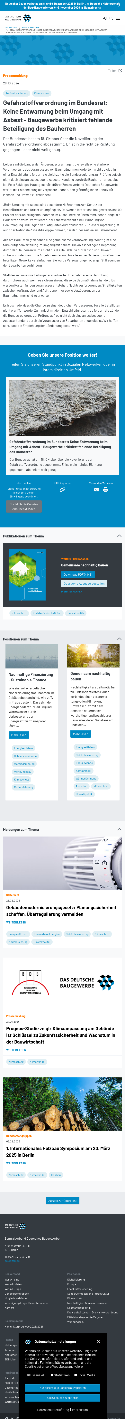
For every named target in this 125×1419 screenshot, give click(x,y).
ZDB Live (10, 1365)
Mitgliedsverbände (16, 1304)
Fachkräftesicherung (79, 1295)
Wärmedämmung (24, 763)
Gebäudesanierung (16, 93)
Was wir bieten (13, 1290)
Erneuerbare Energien (47, 934)
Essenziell (36, 1375)
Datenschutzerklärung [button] (53, 1410)
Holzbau (56, 1175)
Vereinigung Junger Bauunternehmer (27, 1309)
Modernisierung (23, 787)
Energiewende (84, 762)
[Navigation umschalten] (118, 18)
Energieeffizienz (23, 748)
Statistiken (60, 1375)
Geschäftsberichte (16, 1393)
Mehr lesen (18, 735)
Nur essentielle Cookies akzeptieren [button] (63, 1387)
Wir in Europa (13, 1295)
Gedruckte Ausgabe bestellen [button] (84, 583)
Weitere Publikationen (75, 559)
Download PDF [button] (78, 574)
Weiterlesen (16, 922)
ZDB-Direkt (11, 1389)
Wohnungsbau (22, 771)
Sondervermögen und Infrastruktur (88, 1299)
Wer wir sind (12, 1285)
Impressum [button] (80, 1410)
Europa (71, 1290)
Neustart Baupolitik (79, 1314)
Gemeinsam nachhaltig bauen (84, 565)
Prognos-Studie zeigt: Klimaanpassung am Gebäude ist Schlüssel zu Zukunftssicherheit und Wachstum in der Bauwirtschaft (60, 1035)
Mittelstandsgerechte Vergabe (85, 1323)
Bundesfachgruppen (17, 1299)
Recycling (81, 786)
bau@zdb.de (12, 1267)
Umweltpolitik (75, 613)
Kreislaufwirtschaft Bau (47, 613)
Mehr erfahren (72, 591)
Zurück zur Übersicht (62, 1200)
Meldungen (11, 1351)
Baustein (10, 1384)
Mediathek (11, 1361)
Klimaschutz (41, 93)
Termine (9, 1356)
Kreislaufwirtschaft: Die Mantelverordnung (92, 1318)
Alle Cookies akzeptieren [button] (62, 1397)
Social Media (84, 1375)
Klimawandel (83, 770)
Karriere (9, 1314)
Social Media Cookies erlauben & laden (24, 506)
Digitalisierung (76, 1285)
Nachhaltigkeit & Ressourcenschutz (88, 1309)
